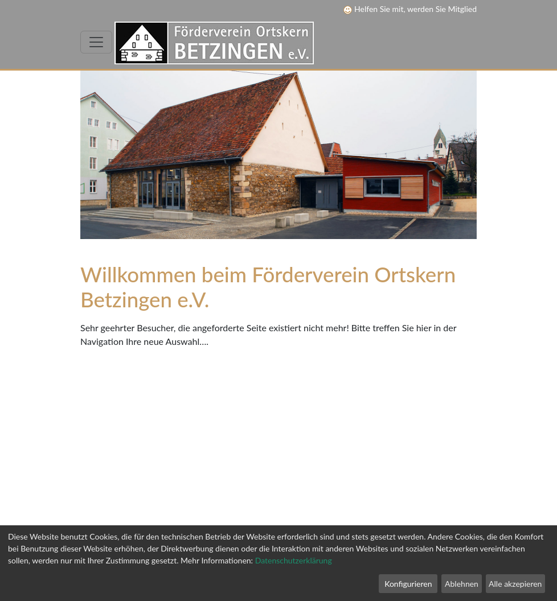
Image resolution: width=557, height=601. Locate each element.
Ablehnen (461, 583)
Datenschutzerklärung (293, 560)
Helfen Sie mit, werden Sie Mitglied (410, 9)
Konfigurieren (408, 583)
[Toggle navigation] (96, 42)
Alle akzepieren (515, 583)
